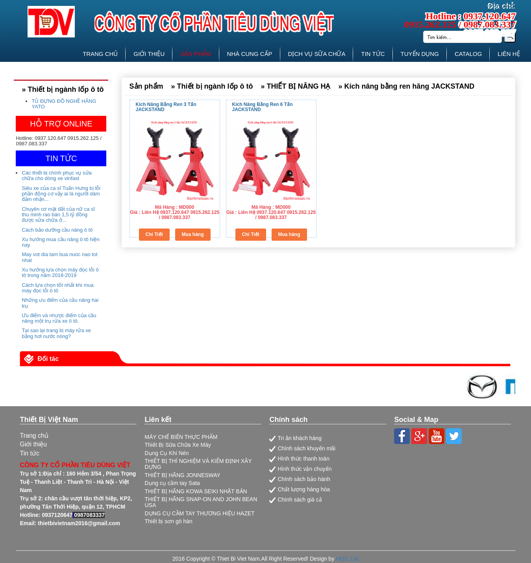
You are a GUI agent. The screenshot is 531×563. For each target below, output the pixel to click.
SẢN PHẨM (195, 53)
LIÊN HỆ (509, 53)
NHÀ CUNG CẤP (249, 53)
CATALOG (468, 53)
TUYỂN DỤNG (420, 53)
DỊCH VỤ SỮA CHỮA (317, 53)
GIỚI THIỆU (149, 53)
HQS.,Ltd (347, 559)
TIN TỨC (373, 53)
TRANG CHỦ (100, 53)
